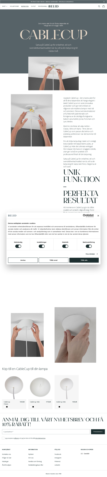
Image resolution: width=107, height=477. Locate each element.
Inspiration (25, 6)
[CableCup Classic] (14, 387)
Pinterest (58, 461)
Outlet (33, 6)
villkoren (16, 438)
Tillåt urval (53, 260)
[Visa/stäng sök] (99, 6)
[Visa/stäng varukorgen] (103, 6)
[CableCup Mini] (67, 387)
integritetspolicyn (40, 438)
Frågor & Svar (6, 458)
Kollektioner (14, 6)
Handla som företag (35, 461)
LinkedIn (57, 465)
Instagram (58, 458)
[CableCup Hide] (40, 387)
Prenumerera (98, 432)
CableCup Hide (35, 402)
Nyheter (31, 454)
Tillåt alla (84, 260)
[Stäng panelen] (98, 215)
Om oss (31, 458)
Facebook (58, 454)
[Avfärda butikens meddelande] (104, 2)
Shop (5, 6)
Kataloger (5, 461)
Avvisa (22, 260)
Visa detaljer (90, 254)
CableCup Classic (7, 403)
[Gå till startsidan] (54, 6)
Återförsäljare (6, 465)
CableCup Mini (61, 402)
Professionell (43, 6)
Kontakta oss (6, 454)
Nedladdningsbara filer (35, 465)
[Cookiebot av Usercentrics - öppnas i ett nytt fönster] (84, 215)
